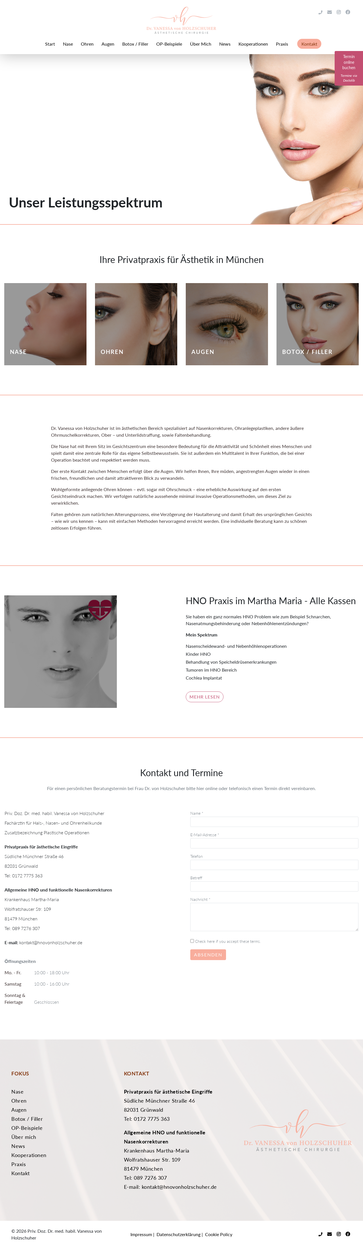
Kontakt (309, 43)
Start (50, 43)
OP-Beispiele (169, 43)
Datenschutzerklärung (179, 1234)
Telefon (274, 860)
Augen (108, 43)
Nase (68, 43)
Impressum (141, 1234)
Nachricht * (274, 914)
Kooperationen (253, 43)
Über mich (23, 1137)
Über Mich (200, 43)
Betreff (274, 882)
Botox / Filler (135, 43)
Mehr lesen (204, 696)
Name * (274, 817)
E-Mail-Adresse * (274, 839)
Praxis (282, 43)
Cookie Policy (218, 1234)
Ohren (87, 43)
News (225, 43)
